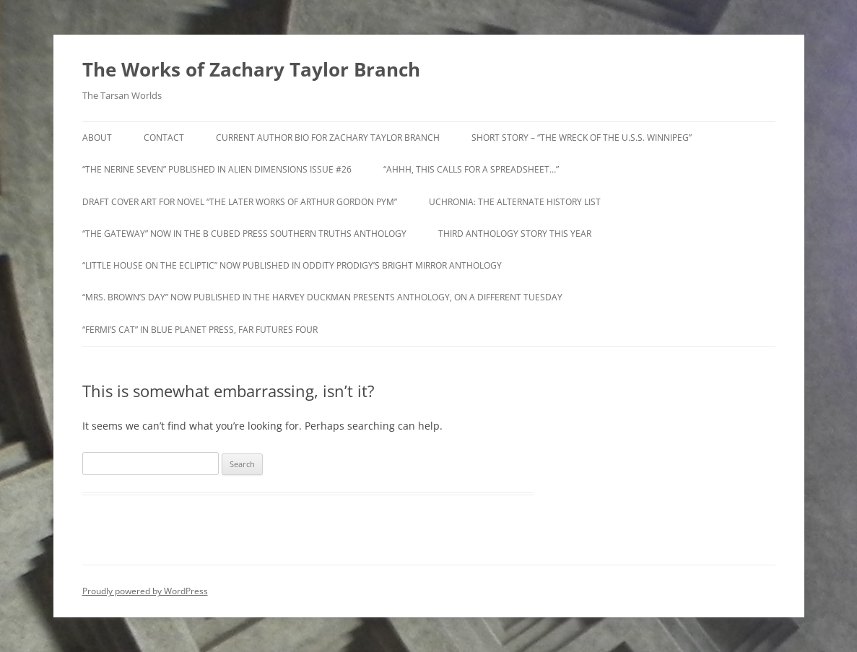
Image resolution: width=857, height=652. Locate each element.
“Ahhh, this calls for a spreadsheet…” (471, 169)
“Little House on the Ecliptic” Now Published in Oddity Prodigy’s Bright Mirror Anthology (292, 265)
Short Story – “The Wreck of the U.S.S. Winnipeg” (581, 137)
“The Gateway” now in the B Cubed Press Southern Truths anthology (244, 233)
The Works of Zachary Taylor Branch (251, 69)
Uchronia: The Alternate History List (515, 202)
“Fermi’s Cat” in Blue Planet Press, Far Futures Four (200, 329)
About (97, 137)
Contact (164, 137)
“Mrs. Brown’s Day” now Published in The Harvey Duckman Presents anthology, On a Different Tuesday (322, 297)
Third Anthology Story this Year (514, 233)
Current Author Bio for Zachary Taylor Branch (328, 137)
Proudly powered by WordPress (145, 591)
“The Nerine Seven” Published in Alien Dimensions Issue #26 (217, 169)
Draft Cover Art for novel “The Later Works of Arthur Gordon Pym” (239, 202)
